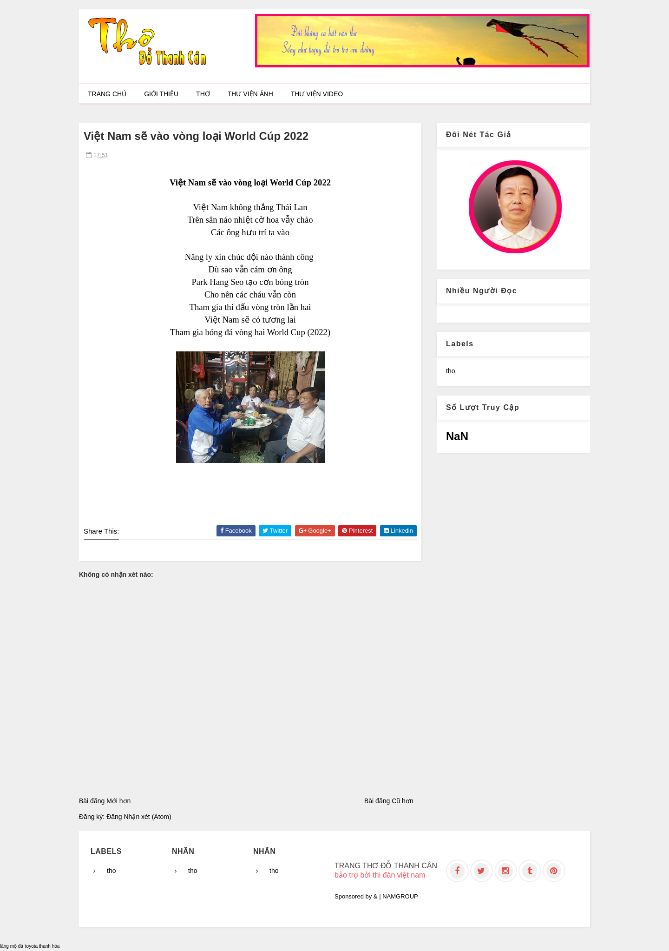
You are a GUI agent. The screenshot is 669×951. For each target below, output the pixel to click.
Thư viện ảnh (250, 94)
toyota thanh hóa (42, 946)
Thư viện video (317, 94)
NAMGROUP (400, 896)
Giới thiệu (161, 94)
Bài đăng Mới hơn (105, 801)
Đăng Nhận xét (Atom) (138, 816)
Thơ (203, 94)
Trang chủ (107, 94)
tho (450, 371)
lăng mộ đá (11, 946)
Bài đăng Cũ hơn (388, 801)
